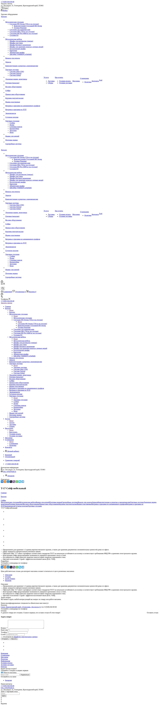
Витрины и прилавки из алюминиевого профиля (109, 504)
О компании (13, 443)
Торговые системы (20, 367)
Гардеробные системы (70, 502)
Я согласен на (20, 638)
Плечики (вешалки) (16, 504)
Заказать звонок (6, 303)
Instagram (9, 476)
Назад (11, 310)
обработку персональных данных (25, 638)
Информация (5, 662)
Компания (4, 655)
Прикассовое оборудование (49, 504)
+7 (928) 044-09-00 (7, 2)
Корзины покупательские (68, 504)
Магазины (4, 659)
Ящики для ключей (42, 502)
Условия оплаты (6, 664)
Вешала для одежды (85, 502)
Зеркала (95, 502)
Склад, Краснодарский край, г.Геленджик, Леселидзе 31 (21, 607)
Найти (4, 697)
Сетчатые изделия (21, 506)
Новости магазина (8, 674)
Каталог (12, 312)
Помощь (4, 668)
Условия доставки (7, 666)
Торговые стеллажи (20, 400)
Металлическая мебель (22, 341)
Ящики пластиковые (84, 504)
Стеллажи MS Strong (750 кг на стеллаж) (32, 324)
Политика (4, 661)
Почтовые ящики (56, 502)
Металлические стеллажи (23, 318)
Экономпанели (9, 506)
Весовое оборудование (31, 504)
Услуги (11, 422)
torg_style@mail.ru (9, 471)
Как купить (13, 432)
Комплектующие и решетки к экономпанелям (114, 502)
